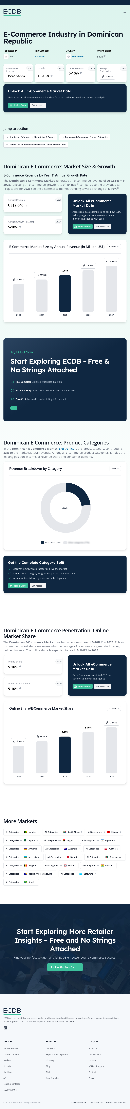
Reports (7, 1066)
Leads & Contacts (11, 1083)
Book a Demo (18, 105)
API (4, 1078)
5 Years (114, 246)
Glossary (50, 1060)
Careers (92, 1060)
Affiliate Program (96, 1066)
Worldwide (78, 56)
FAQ (48, 1072)
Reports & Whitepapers (57, 1054)
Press (91, 1078)
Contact (92, 1072)
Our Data (50, 1048)
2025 (115, 468)
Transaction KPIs (11, 1054)
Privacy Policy (96, 1102)
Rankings (7, 1072)
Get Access (38, 105)
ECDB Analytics (10, 1089)
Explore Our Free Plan (65, 967)
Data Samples (52, 1078)
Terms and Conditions (116, 1102)
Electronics (41, 56)
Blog (48, 1066)
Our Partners (95, 1054)
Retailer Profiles (10, 1048)
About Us (93, 1048)
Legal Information (78, 1102)
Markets (7, 1060)
